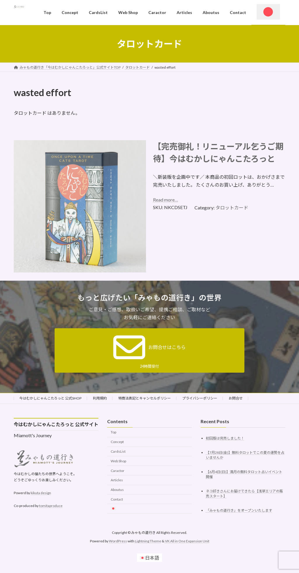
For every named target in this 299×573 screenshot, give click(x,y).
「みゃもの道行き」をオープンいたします (239, 510)
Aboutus (117, 489)
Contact (117, 499)
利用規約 (100, 398)
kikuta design (41, 493)
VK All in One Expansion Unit (187, 541)
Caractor (117, 470)
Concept (117, 442)
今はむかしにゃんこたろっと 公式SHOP (50, 398)
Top (113, 432)
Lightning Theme (148, 541)
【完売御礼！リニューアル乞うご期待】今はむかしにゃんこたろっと (218, 152)
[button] (149, 350)
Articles (117, 480)
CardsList (118, 451)
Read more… (165, 199)
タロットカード (231, 207)
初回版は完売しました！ (225, 438)
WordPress (118, 541)
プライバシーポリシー (199, 398)
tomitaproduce (50, 506)
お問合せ (236, 398)
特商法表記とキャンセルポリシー (144, 398)
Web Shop (118, 461)
